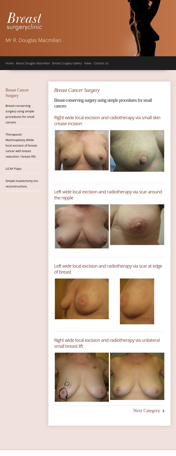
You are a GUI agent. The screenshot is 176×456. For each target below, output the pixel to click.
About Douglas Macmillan (33, 63)
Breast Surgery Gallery (67, 63)
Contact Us (101, 63)
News (87, 63)
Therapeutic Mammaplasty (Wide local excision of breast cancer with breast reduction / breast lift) (21, 145)
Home (10, 63)
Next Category (146, 410)
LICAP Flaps (13, 169)
